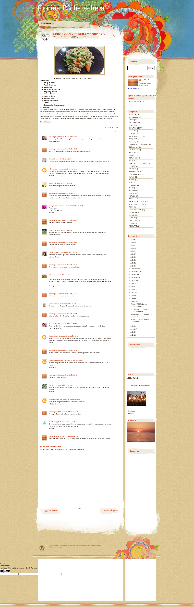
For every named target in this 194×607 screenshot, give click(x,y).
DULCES (132, 142)
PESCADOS (133, 185)
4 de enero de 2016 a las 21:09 (67, 242)
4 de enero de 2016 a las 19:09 (63, 183)
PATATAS (132, 180)
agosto (134, 280)
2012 (131, 335)
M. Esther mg (53, 422)
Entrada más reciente (111, 510)
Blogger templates (84, 545)
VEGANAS (132, 223)
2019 (131, 257)
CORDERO (132, 133)
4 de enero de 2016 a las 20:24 (67, 193)
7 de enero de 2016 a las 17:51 (67, 314)
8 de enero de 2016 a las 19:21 (67, 350)
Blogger (147, 385)
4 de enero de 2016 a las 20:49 (73, 206)
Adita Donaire (53, 304)
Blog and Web (96, 545)
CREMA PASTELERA (136, 136)
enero (134, 301)
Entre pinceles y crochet (56, 206)
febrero (134, 298)
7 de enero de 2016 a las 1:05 (67, 304)
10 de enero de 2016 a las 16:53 (70, 399)
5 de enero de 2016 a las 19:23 (61, 275)
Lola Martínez (53, 169)
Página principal (48, 23)
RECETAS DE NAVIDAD (137, 201)
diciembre (135, 269)
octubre (134, 275)
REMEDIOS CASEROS (136, 204)
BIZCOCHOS (133, 122)
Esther (51, 230)
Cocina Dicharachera (71, 7)
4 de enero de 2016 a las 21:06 (67, 220)
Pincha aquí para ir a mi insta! (138, 101)
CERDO (131, 125)
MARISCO (132, 169)
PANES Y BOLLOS (135, 174)
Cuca (50, 159)
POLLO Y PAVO (134, 191)
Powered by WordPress (42, 548)
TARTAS (131, 215)
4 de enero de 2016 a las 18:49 (62, 159)
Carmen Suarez (53, 336)
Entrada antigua (51, 510)
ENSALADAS (133, 147)
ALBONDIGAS (133, 117)
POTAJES (132, 196)
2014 (131, 329)
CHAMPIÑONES (134, 128)
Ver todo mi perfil (133, 88)
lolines (51, 183)
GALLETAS (132, 152)
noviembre (135, 272)
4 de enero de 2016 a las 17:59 (67, 137)
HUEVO (131, 161)
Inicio (79, 508)
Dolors (51, 385)
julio (133, 283)
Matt (77, 545)
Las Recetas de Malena (56, 360)
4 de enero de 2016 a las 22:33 (69, 252)
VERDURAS (133, 226)
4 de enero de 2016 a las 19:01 (67, 169)
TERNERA (132, 218)
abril (133, 292)
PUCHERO (132, 199)
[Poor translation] (7, 571)
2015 (131, 326)
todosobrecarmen (54, 399)
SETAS (131, 207)
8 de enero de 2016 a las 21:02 (67, 375)
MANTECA (132, 166)
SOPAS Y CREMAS (135, 210)
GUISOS (131, 155)
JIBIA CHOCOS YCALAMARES (139, 163)
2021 (131, 251)
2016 (131, 266)
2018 (131, 260)
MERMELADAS (134, 171)
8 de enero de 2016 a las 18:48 (68, 336)
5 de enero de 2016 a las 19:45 (67, 294)
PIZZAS (131, 188)
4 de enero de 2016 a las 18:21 (67, 149)
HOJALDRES (133, 158)
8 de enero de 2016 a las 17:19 (67, 324)
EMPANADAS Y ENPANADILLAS (140, 144)
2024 (131, 242)
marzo (134, 295)
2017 (131, 263)
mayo (134, 289)
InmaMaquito (53, 149)
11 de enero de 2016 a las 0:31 (67, 422)
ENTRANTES (133, 150)
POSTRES (132, 193)
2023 (131, 245)
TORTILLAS (133, 220)
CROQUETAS (133, 139)
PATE (130, 182)
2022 (131, 248)
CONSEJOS (133, 131)
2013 (131, 332)
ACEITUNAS (133, 114)
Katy (50, 275)
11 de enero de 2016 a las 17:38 (68, 436)
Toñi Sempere (53, 137)
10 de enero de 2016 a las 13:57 (63, 385)
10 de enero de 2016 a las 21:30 (68, 412)
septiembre (135, 278)
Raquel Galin (53, 324)
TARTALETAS (133, 212)
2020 (131, 254)
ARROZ (84, 37)
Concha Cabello (54, 252)
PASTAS (131, 177)
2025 (131, 239)
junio (133, 286)
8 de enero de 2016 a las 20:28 (73, 360)
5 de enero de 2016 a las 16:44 (67, 265)
